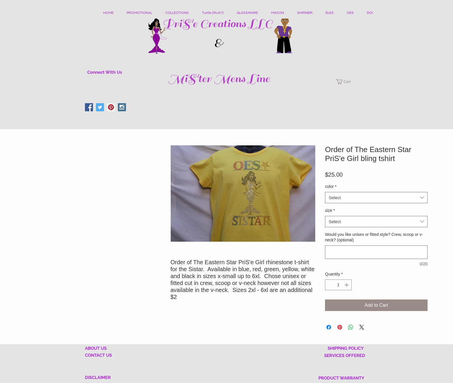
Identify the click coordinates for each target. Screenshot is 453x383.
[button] (179, 13)
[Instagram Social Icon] (122, 107)
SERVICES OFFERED (344, 355)
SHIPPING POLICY (346, 348)
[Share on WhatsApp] (350, 327)
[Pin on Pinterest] (339, 327)
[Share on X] (361, 327)
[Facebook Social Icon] (89, 107)
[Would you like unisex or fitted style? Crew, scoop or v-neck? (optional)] (376, 252)
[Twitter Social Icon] (100, 107)
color (331, 186)
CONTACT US (98, 355)
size (330, 210)
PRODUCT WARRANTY (341, 378)
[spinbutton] (338, 285)
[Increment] (347, 285)
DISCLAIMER (98, 377)
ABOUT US (96, 348)
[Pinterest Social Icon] (111, 107)
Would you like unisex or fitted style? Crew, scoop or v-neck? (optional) (374, 237)
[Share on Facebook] (328, 327)
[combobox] (376, 197)
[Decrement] (329, 285)
